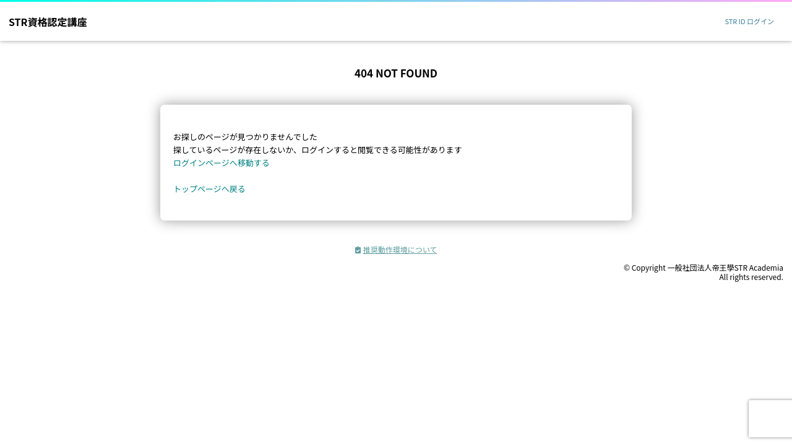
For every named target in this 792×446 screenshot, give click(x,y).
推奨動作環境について (396, 249)
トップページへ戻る (209, 189)
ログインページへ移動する (221, 162)
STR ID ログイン (749, 21)
